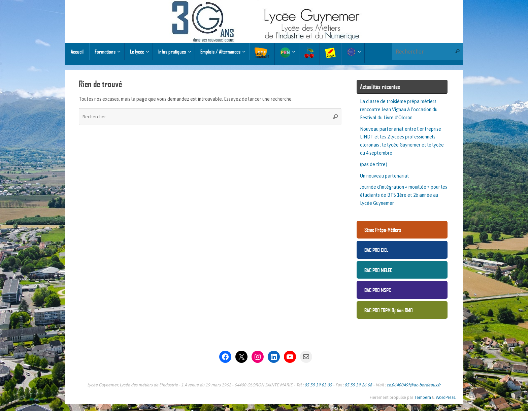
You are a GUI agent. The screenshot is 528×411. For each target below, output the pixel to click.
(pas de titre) (373, 164)
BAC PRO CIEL (376, 250)
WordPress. (446, 397)
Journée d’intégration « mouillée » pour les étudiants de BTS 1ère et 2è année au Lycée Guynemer (403, 195)
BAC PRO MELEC (378, 270)
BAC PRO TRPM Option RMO (388, 310)
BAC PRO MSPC (377, 290)
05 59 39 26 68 (358, 384)
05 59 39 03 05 (318, 384)
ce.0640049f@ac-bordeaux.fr (414, 384)
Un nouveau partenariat (384, 176)
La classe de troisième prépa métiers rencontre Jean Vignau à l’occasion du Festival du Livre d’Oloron (398, 109)
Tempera (422, 397)
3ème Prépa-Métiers (382, 229)
